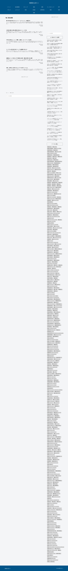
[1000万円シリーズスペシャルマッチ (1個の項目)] (55, 333)
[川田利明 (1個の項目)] (57, 518)
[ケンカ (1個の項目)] (49, 493)
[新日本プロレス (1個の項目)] (51, 330)
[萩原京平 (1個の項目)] (57, 417)
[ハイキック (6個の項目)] (57, 174)
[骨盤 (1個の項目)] (58, 490)
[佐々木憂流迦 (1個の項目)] (51, 561)
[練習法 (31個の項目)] (50, 155)
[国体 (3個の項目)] (49, 206)
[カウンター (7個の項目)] (50, 169)
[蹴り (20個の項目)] (59, 156)
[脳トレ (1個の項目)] (49, 399)
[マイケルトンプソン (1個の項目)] (52, 443)
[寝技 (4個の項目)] (53, 185)
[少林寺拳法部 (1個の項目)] (51, 471)
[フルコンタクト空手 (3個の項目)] (52, 203)
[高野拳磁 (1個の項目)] (50, 448)
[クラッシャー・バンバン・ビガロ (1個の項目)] (54, 390)
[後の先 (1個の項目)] (55, 310)
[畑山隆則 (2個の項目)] (58, 236)
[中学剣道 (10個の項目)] (55, 164)
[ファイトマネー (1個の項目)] (51, 304)
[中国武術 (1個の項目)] (56, 492)
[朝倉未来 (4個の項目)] (54, 182)
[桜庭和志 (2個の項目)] (56, 257)
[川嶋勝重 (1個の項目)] (55, 485)
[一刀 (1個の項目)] (54, 372)
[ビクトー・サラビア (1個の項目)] (52, 503)
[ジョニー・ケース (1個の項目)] (51, 467)
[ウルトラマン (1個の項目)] (51, 529)
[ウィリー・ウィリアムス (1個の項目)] (53, 322)
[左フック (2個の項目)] (50, 240)
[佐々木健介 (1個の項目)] (50, 518)
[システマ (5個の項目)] (50, 179)
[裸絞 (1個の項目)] (60, 289)
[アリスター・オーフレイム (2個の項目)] (53, 213)
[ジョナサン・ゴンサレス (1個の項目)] (53, 297)
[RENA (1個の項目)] (55, 414)
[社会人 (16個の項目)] (50, 159)
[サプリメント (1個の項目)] (51, 454)
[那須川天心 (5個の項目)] (50, 177)
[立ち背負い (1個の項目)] (56, 312)
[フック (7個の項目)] (58, 172)
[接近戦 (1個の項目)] (56, 318)
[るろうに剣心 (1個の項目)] (51, 292)
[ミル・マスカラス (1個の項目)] (51, 354)
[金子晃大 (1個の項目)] (58, 373)
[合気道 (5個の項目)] (56, 176)
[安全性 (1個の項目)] (55, 317)
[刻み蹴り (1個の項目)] (50, 451)
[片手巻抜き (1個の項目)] (56, 351)
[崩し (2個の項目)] (49, 262)
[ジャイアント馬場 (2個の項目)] (51, 231)
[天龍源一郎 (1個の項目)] (56, 393)
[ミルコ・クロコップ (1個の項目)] (52, 550)
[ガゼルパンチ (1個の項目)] (51, 480)
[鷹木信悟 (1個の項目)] (55, 365)
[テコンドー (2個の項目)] (55, 239)
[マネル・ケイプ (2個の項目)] (51, 221)
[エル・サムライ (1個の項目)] (51, 509)
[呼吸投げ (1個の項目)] (50, 289)
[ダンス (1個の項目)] (57, 275)
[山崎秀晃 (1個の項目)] (56, 381)
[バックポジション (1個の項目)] (51, 328)
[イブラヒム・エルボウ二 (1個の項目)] (53, 500)
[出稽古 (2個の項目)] (56, 252)
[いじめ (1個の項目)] (49, 394)
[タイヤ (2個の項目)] (49, 237)
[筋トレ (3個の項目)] (59, 211)
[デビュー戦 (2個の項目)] (50, 249)
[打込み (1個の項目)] (56, 279)
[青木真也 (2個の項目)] (55, 215)
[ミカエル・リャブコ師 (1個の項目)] (52, 296)
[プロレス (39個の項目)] (57, 151)
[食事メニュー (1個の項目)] (56, 493)
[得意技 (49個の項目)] (50, 150)
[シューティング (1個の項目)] (57, 305)
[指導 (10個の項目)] (49, 164)
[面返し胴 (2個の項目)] (50, 265)
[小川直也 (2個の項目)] (50, 257)
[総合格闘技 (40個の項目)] (50, 151)
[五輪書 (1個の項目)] (49, 495)
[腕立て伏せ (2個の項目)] (58, 253)
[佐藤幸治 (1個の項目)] (50, 287)
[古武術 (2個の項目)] (56, 250)
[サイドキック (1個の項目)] (51, 360)
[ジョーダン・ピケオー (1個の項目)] (52, 534)
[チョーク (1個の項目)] (50, 320)
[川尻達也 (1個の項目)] (55, 535)
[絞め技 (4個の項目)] (59, 185)
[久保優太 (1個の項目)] (50, 555)
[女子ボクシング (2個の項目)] (51, 266)
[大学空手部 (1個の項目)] (50, 424)
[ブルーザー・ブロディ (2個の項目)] (52, 242)
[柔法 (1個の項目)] (49, 501)
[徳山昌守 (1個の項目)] (54, 458)
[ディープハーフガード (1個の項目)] (52, 271)
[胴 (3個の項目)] (54, 211)
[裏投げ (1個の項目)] (56, 406)
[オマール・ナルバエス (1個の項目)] (52, 411)
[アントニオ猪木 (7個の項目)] (51, 172)
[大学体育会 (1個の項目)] (50, 323)
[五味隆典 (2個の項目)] (50, 255)
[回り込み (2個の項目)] (56, 255)
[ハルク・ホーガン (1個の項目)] (57, 508)
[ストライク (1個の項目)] (50, 284)
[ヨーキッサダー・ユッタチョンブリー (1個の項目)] (55, 547)
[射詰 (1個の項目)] (57, 360)
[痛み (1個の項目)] (54, 283)
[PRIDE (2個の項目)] (49, 228)
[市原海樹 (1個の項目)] (54, 427)
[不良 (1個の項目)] (49, 449)
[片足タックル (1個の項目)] (51, 343)
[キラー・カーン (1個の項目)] (51, 377)
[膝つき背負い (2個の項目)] (58, 249)
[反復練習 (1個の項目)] (55, 336)
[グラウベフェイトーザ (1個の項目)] (52, 446)
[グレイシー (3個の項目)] (55, 200)
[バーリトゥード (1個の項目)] (57, 307)
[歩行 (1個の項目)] (53, 268)
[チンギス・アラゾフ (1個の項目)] (52, 532)
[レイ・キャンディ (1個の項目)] (51, 432)
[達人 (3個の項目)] (49, 189)
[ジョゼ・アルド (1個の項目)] (51, 539)
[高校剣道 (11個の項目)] (57, 163)
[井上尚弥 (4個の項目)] (58, 187)
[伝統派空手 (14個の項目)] (58, 161)
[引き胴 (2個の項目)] (49, 229)
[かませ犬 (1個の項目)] (58, 475)
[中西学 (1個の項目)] (57, 343)
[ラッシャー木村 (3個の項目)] (51, 195)
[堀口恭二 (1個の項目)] (54, 461)
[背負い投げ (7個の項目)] (57, 169)
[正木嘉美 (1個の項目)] (55, 309)
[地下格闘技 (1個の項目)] (50, 521)
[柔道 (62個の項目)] (49, 147)
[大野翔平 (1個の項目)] (55, 495)
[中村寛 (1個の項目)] (49, 372)
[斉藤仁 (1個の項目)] (49, 310)
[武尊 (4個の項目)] (49, 182)
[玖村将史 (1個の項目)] (50, 375)
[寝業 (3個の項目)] (49, 200)
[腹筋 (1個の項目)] (56, 313)
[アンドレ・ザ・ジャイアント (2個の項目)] (54, 232)
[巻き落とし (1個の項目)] (50, 548)
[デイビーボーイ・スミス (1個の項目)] (53, 506)
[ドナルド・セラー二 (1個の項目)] (52, 545)
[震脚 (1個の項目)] (49, 461)
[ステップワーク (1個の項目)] (51, 456)
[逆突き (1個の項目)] (49, 535)
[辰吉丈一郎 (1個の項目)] (55, 459)
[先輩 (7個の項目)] (53, 171)
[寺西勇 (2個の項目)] (55, 229)
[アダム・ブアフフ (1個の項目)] (51, 543)
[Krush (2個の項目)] (49, 234)
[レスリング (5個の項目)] (57, 177)
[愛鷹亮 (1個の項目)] (59, 519)
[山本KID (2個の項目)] (56, 245)
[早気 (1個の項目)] (49, 364)
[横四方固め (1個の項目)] (56, 320)
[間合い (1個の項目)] (56, 362)
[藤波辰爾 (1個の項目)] (50, 381)
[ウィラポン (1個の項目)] (55, 404)
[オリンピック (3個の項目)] (51, 198)
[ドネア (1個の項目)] (54, 449)
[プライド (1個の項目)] (50, 393)
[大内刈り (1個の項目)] (55, 482)
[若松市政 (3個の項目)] (58, 198)
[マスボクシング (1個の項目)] (51, 553)
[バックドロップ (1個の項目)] (51, 407)
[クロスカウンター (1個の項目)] (51, 524)
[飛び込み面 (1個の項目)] (50, 552)
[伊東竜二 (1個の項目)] (59, 357)
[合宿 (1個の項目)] (49, 438)
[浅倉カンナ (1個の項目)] (50, 415)
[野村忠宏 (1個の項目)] (50, 492)
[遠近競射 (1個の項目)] (50, 362)
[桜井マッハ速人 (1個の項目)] (57, 537)
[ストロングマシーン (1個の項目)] (52, 513)
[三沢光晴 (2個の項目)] (50, 226)
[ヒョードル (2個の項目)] (50, 244)
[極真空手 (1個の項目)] (58, 300)
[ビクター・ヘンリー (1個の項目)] (52, 370)
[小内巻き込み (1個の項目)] (51, 275)
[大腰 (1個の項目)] (53, 438)
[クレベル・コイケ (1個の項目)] (51, 420)
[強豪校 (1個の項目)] (49, 326)
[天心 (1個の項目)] (57, 401)
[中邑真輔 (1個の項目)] (55, 326)
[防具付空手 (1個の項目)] (50, 441)
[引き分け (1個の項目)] (57, 440)
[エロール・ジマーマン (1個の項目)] (52, 560)
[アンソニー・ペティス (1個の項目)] (52, 347)
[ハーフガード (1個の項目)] (51, 273)
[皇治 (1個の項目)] (49, 419)
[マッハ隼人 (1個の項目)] (50, 440)
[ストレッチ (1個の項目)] (55, 428)
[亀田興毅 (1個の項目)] (50, 334)
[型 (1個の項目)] (59, 449)
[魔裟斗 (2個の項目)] (49, 215)
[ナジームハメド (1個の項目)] (51, 490)
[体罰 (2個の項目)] (49, 239)
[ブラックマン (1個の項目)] (51, 527)
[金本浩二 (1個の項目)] (59, 509)
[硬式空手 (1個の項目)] (50, 433)
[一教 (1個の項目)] (55, 289)
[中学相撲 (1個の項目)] (50, 278)
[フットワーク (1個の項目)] (51, 437)
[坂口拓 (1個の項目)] (49, 459)
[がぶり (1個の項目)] (49, 276)
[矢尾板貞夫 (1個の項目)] (56, 299)
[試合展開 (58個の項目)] (50, 148)
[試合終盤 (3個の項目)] (56, 208)
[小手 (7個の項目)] (49, 171)
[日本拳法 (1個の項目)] (57, 445)
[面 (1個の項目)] (59, 550)
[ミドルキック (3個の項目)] (55, 189)
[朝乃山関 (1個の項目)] (55, 276)
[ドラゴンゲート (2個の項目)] (56, 237)
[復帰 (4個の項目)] (58, 184)
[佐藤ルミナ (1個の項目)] (50, 331)
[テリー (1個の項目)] (56, 424)
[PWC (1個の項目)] (49, 498)
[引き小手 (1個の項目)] (56, 453)
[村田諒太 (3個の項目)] (50, 208)
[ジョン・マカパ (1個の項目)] (51, 469)
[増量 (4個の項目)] (49, 185)
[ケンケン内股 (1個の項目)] (51, 341)
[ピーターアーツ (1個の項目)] (51, 542)
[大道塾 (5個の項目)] (49, 181)
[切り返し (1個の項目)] (50, 477)
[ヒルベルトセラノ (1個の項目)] (51, 409)
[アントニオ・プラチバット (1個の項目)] (53, 474)
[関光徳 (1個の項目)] (49, 315)
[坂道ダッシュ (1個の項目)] (57, 412)
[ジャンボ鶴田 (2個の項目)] (51, 236)
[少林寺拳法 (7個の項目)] (50, 174)
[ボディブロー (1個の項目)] (51, 526)
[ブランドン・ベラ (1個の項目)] (51, 385)
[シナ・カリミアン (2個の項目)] (57, 228)
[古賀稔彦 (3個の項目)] (50, 202)
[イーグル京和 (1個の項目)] (51, 475)
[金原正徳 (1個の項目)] (50, 398)
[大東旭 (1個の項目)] (49, 514)
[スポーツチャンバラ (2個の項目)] (52, 219)
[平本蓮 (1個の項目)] (58, 553)
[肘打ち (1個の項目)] (49, 484)
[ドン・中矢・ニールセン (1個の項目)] (53, 270)
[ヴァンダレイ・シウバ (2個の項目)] (52, 224)
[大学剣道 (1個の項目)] (56, 287)
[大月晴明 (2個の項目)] (50, 245)
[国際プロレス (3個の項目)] (57, 194)
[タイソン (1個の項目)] (55, 479)
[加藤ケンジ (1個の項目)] (56, 448)
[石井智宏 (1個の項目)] (56, 398)
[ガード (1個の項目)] (49, 482)
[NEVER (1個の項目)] (54, 364)
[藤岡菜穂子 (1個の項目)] (57, 325)
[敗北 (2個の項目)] (49, 268)
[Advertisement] (25, 84)
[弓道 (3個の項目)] (59, 197)
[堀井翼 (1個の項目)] (56, 380)
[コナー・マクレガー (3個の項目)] (52, 192)
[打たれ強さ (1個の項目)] (50, 313)
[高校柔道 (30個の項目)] (56, 155)
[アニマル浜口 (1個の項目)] (56, 514)
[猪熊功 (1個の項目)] (49, 283)
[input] (25, 96)
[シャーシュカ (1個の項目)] (51, 294)
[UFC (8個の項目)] (49, 168)
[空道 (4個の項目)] (60, 182)
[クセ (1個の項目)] (57, 273)
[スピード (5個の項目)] (55, 181)
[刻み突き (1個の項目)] (50, 380)
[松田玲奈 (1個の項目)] (50, 291)
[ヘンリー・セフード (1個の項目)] (52, 367)
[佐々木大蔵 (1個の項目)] (50, 391)
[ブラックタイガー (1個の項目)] (51, 511)
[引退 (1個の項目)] (53, 501)
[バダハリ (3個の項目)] (50, 194)
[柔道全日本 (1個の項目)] (50, 318)
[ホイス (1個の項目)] (49, 428)
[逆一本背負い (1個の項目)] (57, 451)
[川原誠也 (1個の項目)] (54, 419)
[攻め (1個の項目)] (55, 291)
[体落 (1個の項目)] (54, 435)
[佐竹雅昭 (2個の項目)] (54, 262)
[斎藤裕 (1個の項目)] (56, 415)
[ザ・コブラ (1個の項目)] (50, 505)
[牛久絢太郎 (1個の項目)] (50, 417)
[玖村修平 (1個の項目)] (56, 375)
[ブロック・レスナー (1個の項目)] (52, 556)
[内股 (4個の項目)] (53, 184)
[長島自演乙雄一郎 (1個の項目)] (51, 530)
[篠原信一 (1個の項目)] (59, 456)
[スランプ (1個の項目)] (50, 453)
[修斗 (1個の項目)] (58, 330)
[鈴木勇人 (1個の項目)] (57, 391)
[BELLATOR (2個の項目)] (50, 223)
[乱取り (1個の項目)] (56, 302)
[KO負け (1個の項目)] (50, 317)
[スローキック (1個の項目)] (51, 430)
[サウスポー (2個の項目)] (55, 247)
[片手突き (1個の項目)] (57, 548)
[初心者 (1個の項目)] (55, 484)
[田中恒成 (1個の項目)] (50, 299)
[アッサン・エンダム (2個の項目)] (52, 263)
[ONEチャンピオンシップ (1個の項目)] (53, 386)
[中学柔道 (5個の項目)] (56, 179)
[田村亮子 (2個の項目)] (50, 252)
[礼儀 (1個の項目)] (49, 496)
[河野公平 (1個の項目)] (57, 323)
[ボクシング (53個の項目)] (57, 148)
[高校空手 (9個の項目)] (55, 166)
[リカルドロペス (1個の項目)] (51, 472)
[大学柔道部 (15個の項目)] (50, 161)
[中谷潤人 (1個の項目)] (50, 412)
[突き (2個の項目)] (55, 265)
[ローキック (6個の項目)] (50, 176)
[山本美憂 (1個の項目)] (50, 414)
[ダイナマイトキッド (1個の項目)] (52, 516)
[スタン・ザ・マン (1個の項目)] (51, 378)
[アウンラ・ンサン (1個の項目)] (51, 383)
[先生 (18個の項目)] (49, 158)
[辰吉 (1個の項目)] (49, 404)
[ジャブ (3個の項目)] (49, 210)
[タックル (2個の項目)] (56, 226)
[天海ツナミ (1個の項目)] (50, 325)
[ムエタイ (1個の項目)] (56, 403)
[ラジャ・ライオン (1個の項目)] (51, 519)
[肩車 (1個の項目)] (58, 438)
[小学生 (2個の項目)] (58, 266)
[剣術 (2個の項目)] (59, 219)
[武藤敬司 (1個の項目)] (50, 351)
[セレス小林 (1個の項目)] (55, 399)
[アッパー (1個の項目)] (56, 433)
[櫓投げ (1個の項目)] (57, 341)
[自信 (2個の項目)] (49, 247)
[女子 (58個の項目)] (54, 147)
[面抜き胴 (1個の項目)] (50, 302)
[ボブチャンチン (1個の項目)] (51, 488)
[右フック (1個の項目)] (55, 315)
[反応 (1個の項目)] (55, 422)
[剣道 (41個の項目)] (55, 150)
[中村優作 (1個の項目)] (58, 437)
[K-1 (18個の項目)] (54, 158)
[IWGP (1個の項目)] (49, 508)
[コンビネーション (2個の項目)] (51, 258)
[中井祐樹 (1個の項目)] (50, 307)
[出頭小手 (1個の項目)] (57, 284)
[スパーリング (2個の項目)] (51, 253)
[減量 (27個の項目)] (49, 156)
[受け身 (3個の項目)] (55, 210)
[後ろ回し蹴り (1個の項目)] (58, 441)
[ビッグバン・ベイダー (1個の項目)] (52, 396)
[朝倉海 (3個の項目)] (49, 190)
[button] (42, 96)
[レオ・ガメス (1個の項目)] (51, 401)
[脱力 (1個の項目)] (58, 501)
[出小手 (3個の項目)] (49, 211)
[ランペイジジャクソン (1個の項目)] (52, 462)
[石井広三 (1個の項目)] (50, 422)
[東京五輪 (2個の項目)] (56, 260)
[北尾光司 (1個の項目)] (50, 388)
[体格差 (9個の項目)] (49, 166)
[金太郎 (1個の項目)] (57, 526)
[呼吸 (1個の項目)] (55, 281)
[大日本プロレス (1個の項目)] (51, 357)
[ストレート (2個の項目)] (57, 244)
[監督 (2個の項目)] (60, 265)
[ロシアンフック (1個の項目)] (55, 496)
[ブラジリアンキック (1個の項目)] (52, 286)
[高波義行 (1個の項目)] (59, 304)
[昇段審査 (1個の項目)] (58, 471)
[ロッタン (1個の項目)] (50, 403)
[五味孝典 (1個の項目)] (50, 537)
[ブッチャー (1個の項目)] (50, 445)
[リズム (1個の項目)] (49, 485)
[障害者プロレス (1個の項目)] (51, 558)
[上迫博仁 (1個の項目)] (50, 464)
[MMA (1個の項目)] (49, 309)
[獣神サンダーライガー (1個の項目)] (52, 352)
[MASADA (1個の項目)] (50, 359)
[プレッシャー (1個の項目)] (51, 300)
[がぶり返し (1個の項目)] (50, 279)
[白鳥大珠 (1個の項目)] (58, 425)
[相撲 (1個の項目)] (55, 278)
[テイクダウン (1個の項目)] (51, 487)
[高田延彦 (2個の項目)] (55, 234)
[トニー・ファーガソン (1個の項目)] (52, 346)
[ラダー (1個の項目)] (49, 435)
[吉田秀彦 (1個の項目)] (50, 312)
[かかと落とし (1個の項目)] (51, 425)
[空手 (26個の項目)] (54, 156)
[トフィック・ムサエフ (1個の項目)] (52, 466)
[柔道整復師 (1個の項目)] (58, 480)
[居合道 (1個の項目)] (49, 365)
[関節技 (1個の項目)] (49, 479)
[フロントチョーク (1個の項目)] (51, 522)
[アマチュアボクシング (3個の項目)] (52, 205)
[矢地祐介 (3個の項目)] (55, 190)
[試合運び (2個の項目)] (50, 260)
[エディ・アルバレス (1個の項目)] (52, 540)
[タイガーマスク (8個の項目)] (55, 168)
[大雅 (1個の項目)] (49, 427)
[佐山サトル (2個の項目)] (50, 218)
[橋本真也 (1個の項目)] (50, 368)
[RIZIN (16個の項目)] (55, 159)
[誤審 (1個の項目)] (49, 458)
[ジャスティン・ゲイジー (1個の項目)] (53, 349)
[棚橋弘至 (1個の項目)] (50, 344)
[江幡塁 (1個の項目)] (57, 527)
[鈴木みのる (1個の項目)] (50, 356)
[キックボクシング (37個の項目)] (52, 153)
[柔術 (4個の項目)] (49, 184)
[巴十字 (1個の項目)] (56, 477)
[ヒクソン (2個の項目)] (50, 250)
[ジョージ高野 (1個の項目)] (51, 373)
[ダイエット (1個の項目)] (50, 406)
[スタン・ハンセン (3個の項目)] (51, 197)
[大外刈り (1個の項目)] (50, 281)
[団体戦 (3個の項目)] (54, 206)
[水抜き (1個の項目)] (49, 336)
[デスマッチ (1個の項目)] (56, 359)
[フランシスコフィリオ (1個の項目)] (52, 339)
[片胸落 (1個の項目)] (59, 530)
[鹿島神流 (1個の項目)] (50, 305)
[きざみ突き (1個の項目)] (50, 338)
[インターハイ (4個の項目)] (51, 187)
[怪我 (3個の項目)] (59, 206)
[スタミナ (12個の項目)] (50, 163)
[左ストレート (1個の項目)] (57, 334)
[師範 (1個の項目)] (55, 344)
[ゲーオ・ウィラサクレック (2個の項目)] (53, 216)
